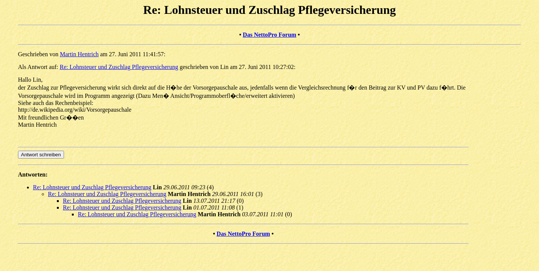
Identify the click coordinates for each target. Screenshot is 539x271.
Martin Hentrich (79, 54)
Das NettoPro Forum (269, 34)
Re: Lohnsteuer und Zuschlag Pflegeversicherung (119, 67)
